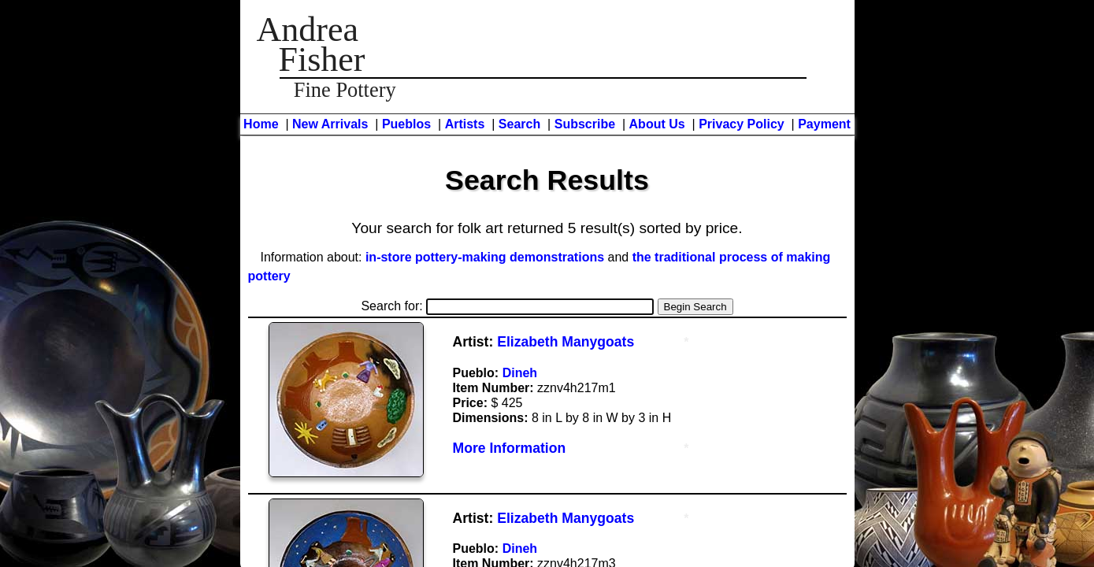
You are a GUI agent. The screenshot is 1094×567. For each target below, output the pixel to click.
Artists (465, 124)
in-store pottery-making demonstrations (484, 257)
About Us (657, 124)
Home (260, 124)
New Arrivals (330, 124)
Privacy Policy (741, 124)
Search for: (507, 306)
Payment (824, 124)
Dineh (519, 373)
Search (519, 124)
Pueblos (406, 124)
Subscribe (584, 124)
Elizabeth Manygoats (565, 342)
